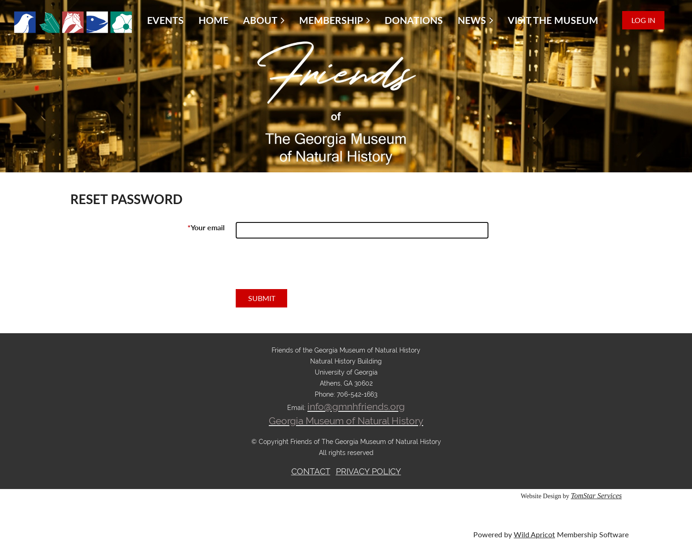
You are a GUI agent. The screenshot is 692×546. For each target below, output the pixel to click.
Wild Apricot (534, 534)
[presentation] (305, 267)
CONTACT (310, 471)
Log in (643, 20)
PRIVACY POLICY (368, 471)
